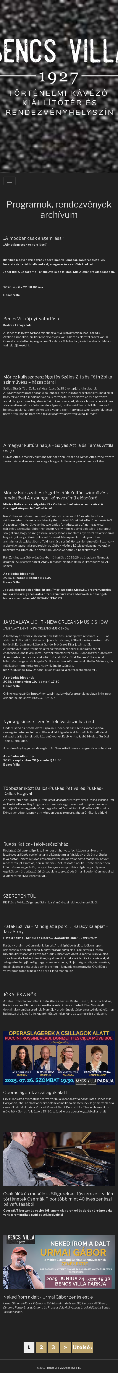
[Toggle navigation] (9, 181)
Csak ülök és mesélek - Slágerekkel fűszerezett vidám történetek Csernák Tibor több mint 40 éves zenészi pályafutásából (59, 1199)
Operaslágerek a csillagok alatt (35, 1092)
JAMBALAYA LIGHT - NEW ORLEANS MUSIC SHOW (55, 622)
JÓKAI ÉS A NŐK (20, 994)
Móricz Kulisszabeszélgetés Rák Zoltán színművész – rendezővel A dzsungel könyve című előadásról (57, 495)
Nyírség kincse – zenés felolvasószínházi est (49, 721)
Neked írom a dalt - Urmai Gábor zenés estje (48, 1297)
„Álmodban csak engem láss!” (33, 238)
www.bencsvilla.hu (70, 1367)
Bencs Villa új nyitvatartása (31, 318)
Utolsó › (82, 1347)
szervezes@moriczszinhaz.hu (90, 748)
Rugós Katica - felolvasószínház (35, 844)
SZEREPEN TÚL (19, 896)
